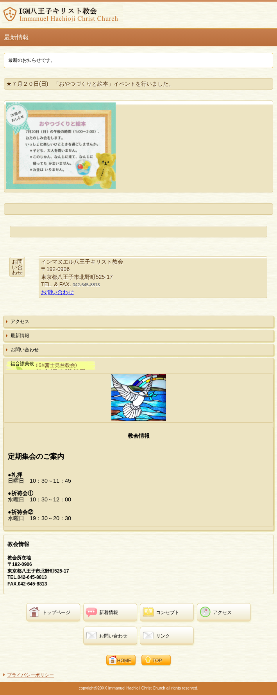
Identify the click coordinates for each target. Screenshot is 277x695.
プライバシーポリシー (30, 675)
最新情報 (20, 335)
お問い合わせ (57, 292)
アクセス (20, 321)
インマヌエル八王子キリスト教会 (62, 14)
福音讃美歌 (22, 363)
